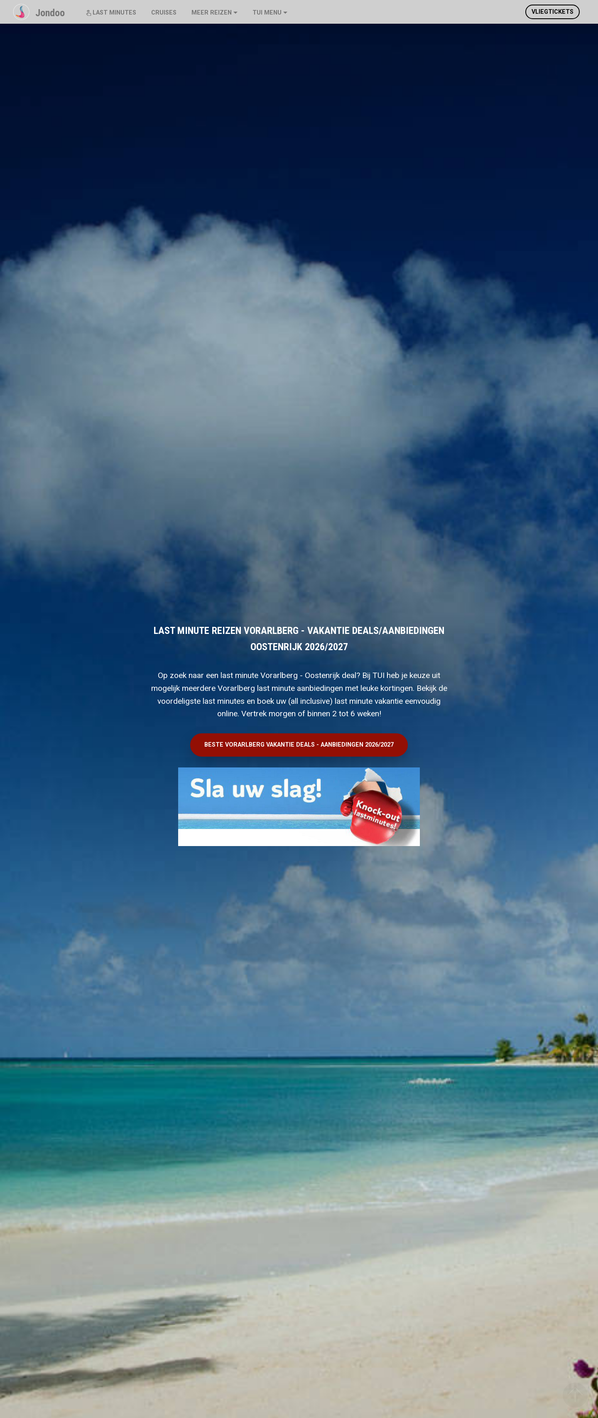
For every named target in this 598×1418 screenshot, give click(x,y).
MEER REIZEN (211, 12)
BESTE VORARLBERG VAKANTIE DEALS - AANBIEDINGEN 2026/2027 (299, 744)
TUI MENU (267, 12)
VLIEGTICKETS (552, 11)
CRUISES (163, 12)
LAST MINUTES (111, 12)
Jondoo (50, 13)
